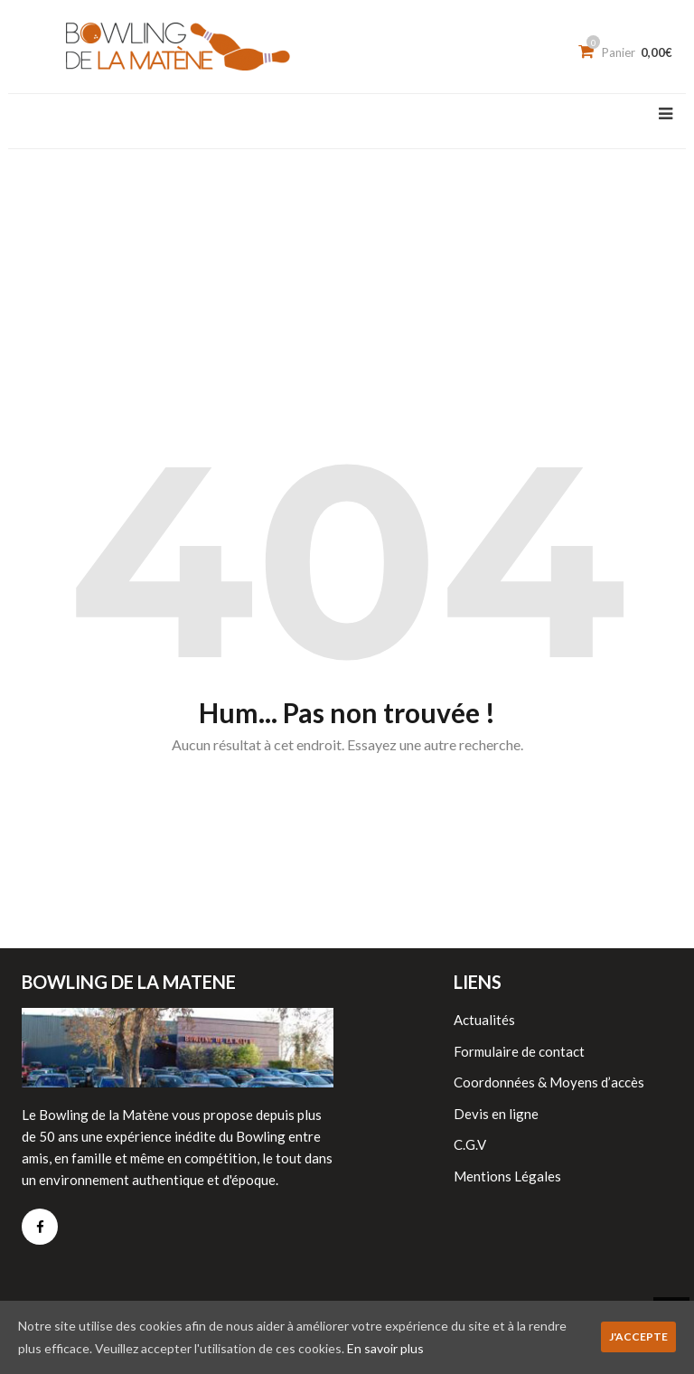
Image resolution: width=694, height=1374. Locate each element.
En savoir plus (385, 1348)
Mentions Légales (507, 1176)
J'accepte (638, 1336)
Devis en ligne (496, 1114)
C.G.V (470, 1144)
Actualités (484, 1020)
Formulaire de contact (519, 1051)
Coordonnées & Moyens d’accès (549, 1082)
